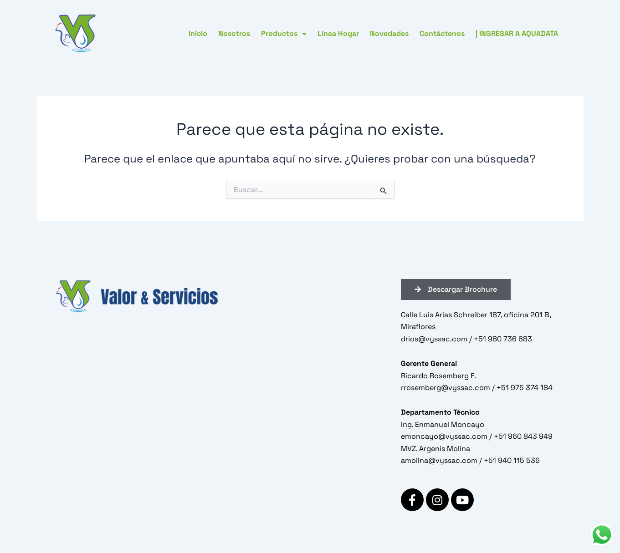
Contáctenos (442, 33)
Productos (284, 33)
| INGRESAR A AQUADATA (517, 33)
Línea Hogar (338, 33)
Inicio (198, 33)
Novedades (389, 33)
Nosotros (234, 33)
